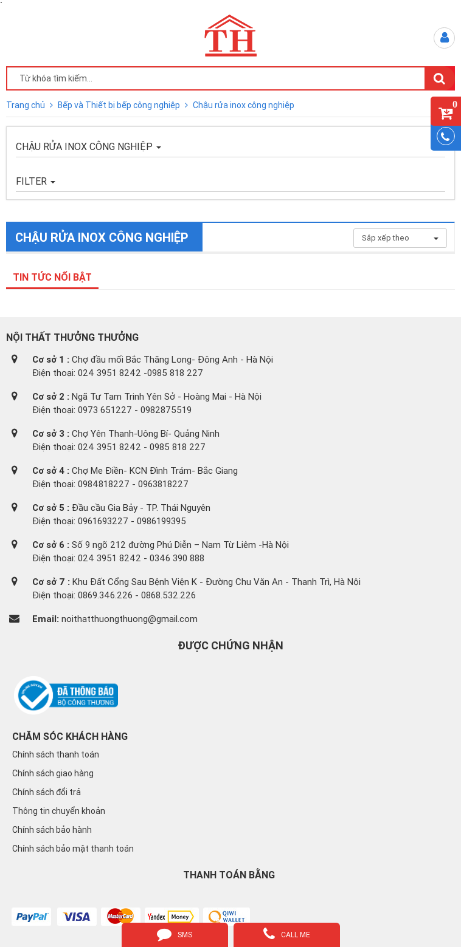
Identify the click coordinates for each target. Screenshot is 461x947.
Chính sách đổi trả (46, 792)
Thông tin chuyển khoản (58, 810)
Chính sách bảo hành (52, 829)
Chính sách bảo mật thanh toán (73, 848)
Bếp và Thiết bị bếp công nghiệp (120, 105)
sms (174, 933)
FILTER (35, 181)
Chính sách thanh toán (55, 754)
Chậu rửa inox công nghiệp (243, 105)
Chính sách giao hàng (53, 773)
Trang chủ (26, 105)
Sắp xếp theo (400, 238)
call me (286, 933)
